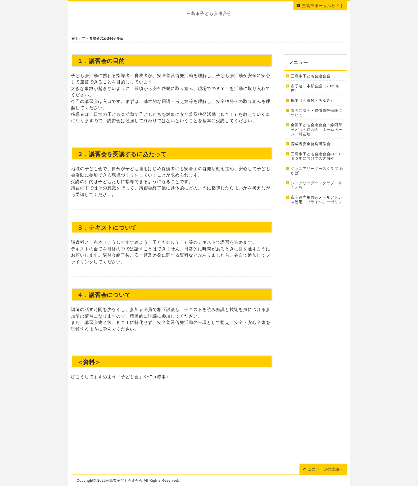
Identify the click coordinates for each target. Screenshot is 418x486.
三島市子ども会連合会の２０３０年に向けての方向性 (316, 156)
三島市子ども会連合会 (311, 76)
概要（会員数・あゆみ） (312, 100)
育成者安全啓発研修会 (311, 144)
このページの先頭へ (323, 469)
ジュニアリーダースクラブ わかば (317, 170)
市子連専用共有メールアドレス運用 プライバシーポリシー (316, 201)
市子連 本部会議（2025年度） (315, 88)
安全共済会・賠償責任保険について (316, 112)
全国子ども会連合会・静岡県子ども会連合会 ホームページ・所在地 (316, 129)
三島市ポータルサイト (320, 5)
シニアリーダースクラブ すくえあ (316, 185)
